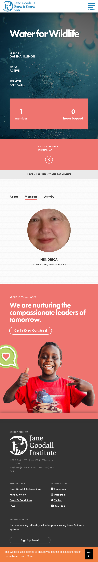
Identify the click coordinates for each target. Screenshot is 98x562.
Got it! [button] (89, 554)
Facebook (58, 489)
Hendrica (45, 149)
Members (31, 197)
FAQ (12, 506)
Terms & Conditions (21, 500)
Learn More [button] (26, 556)
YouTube (58, 506)
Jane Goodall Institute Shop (25, 489)
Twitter (56, 500)
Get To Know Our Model (30, 330)
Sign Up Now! (30, 540)
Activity (49, 197)
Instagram (58, 494)
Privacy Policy (18, 494)
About (14, 197)
